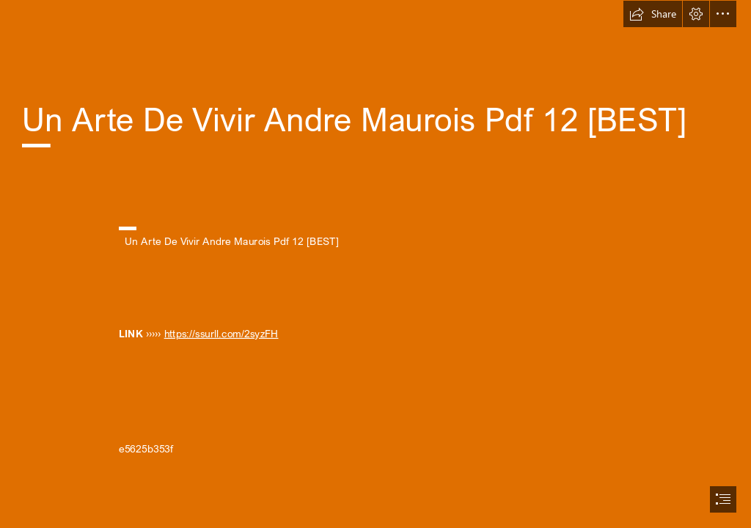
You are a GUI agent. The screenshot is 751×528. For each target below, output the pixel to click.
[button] (652, 14)
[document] (375, 264)
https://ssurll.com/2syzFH (221, 333)
